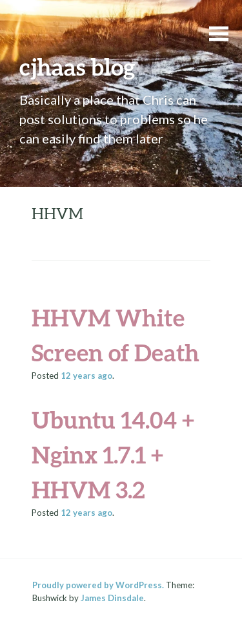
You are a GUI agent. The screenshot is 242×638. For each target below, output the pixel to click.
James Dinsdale (112, 598)
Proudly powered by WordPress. (98, 585)
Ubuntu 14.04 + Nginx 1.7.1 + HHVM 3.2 (113, 454)
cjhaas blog (77, 66)
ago (86, 375)
